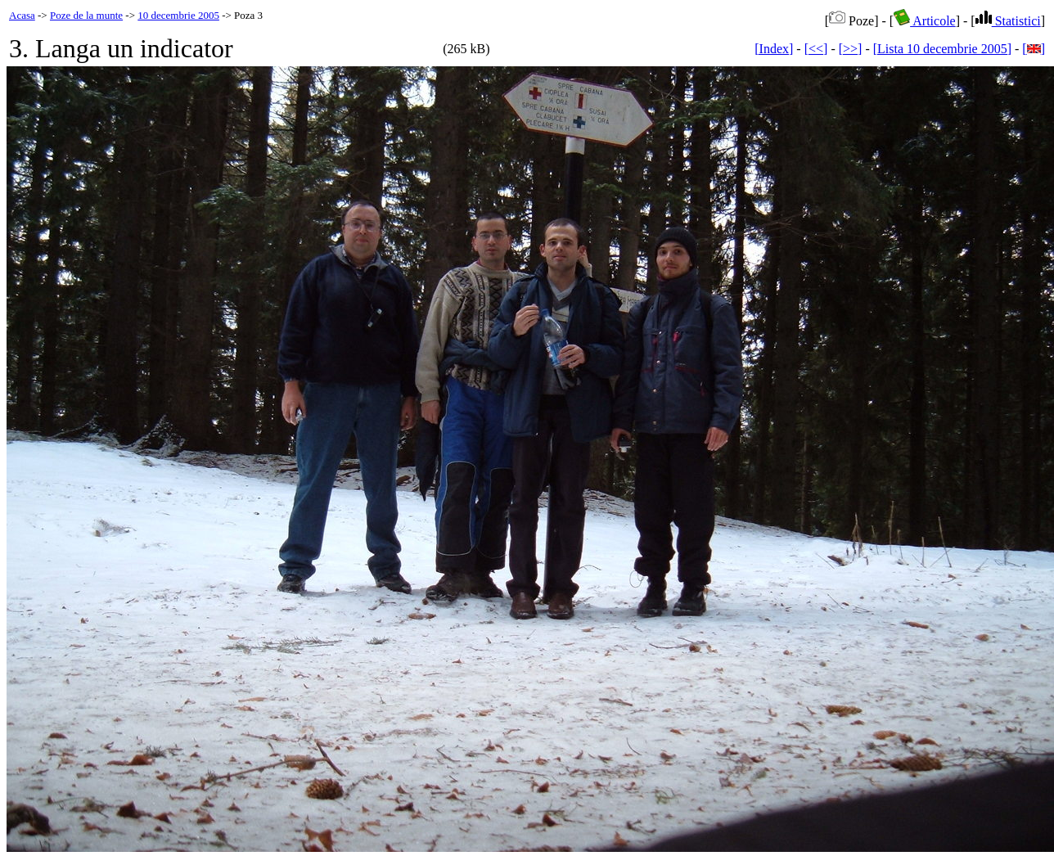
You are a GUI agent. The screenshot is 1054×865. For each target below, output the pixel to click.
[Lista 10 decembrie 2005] (942, 49)
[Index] (773, 49)
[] (1033, 49)
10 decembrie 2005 (178, 15)
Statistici (1008, 21)
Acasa (22, 15)
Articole (925, 21)
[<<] (816, 49)
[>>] (851, 49)
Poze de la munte (86, 15)
